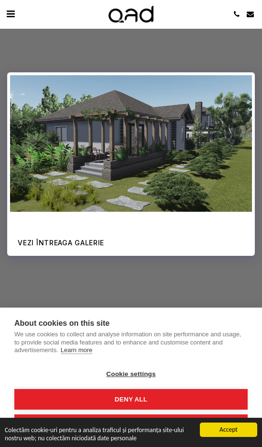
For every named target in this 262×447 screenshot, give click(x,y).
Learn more (76, 350)
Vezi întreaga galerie (61, 243)
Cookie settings (131, 374)
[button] (10, 14)
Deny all (131, 399)
